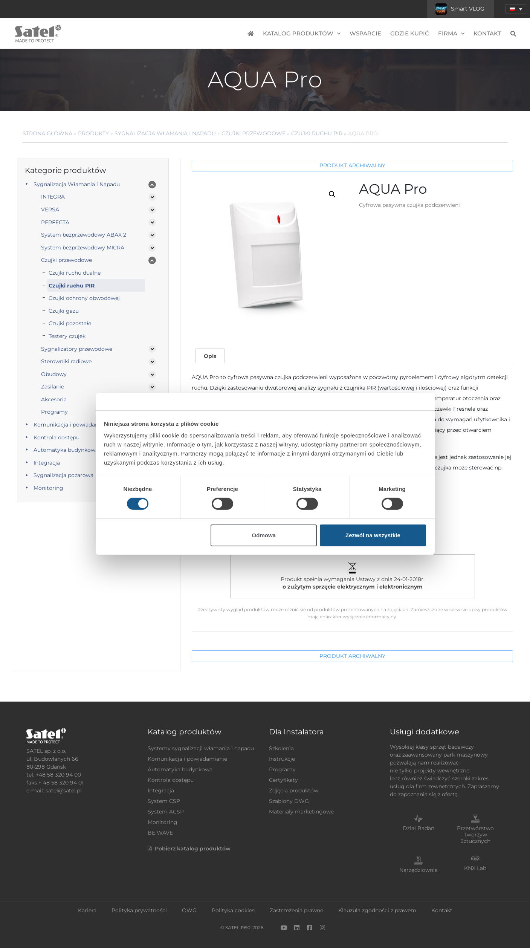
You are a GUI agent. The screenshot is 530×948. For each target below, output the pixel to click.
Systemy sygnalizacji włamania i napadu (201, 748)
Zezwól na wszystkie (372, 535)
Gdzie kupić (409, 33)
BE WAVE (160, 832)
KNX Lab (475, 868)
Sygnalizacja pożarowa (63, 475)
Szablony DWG (289, 801)
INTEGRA (53, 196)
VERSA (50, 209)
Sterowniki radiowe (66, 361)
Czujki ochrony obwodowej (84, 298)
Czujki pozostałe (70, 323)
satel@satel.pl (64, 790)
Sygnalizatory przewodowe (76, 349)
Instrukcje (282, 758)
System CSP (164, 801)
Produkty (93, 133)
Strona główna (47, 133)
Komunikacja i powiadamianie (73, 424)
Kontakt (487, 33)
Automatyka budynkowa (66, 449)
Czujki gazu (64, 310)
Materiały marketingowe (301, 811)
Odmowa (264, 535)
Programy (54, 411)
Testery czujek (67, 336)
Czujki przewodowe (253, 133)
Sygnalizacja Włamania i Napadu (165, 133)
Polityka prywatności (139, 910)
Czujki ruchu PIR (316, 133)
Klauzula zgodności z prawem (377, 910)
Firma (451, 34)
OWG (189, 910)
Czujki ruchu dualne (75, 272)
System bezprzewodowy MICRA (82, 247)
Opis (210, 356)
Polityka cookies (233, 910)
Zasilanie (52, 386)
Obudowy (54, 374)
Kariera (87, 910)
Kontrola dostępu (56, 437)
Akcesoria (54, 399)
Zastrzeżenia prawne (296, 910)
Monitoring (48, 488)
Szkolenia (281, 748)
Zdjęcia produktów (293, 790)
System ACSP (166, 811)
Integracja (47, 462)
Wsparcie (365, 33)
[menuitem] (516, 9)
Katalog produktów (302, 34)
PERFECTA (55, 222)
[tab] (210, 356)
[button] (332, 194)
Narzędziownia (418, 870)
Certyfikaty (283, 780)
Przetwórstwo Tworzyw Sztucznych (475, 834)
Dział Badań (418, 828)
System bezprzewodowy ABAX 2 (83, 234)
